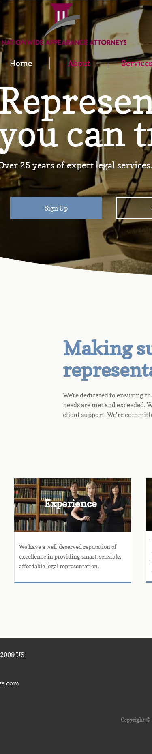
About (79, 63)
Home (20, 63)
